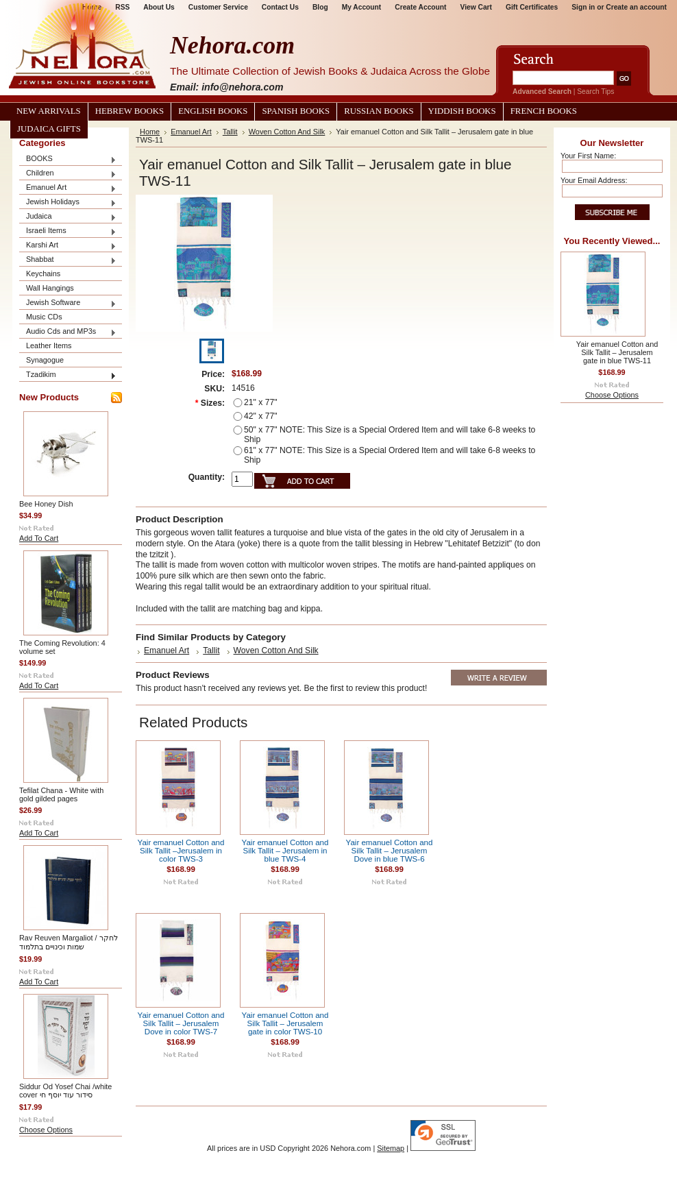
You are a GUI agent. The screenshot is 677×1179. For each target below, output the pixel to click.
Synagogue (45, 360)
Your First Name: (588, 155)
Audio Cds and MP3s (67, 332)
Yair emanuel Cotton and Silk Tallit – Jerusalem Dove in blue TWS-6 (389, 850)
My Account (362, 7)
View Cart (476, 7)
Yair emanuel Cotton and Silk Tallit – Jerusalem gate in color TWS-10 (285, 1023)
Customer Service (218, 7)
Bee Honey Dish (46, 504)
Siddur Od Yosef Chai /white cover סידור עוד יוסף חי (65, 1090)
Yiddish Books (462, 111)
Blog (320, 7)
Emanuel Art (67, 188)
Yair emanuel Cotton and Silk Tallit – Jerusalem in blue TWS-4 (285, 850)
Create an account (636, 7)
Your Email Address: (594, 180)
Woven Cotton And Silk (287, 131)
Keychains (43, 273)
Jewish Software (67, 303)
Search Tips (595, 91)
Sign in (583, 7)
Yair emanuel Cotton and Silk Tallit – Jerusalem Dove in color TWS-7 (181, 1023)
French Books (543, 111)
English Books (212, 111)
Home (150, 131)
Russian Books (378, 111)
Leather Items (49, 345)
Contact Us (280, 7)
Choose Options (46, 1130)
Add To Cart (38, 538)
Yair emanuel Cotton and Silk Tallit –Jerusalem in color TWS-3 (181, 850)
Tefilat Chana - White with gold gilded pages (61, 794)
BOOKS (67, 159)
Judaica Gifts (49, 129)
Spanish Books (296, 111)
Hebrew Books (129, 111)
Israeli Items (67, 231)
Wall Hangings (50, 288)
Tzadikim (67, 375)
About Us (158, 7)
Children (67, 174)
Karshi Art (67, 246)
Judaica (67, 217)
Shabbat (67, 260)
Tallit (230, 131)
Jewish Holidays (67, 202)
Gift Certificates (532, 7)
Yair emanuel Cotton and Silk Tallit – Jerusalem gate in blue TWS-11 (617, 352)
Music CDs (44, 317)
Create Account (420, 7)
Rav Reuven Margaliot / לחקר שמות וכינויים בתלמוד (68, 942)
